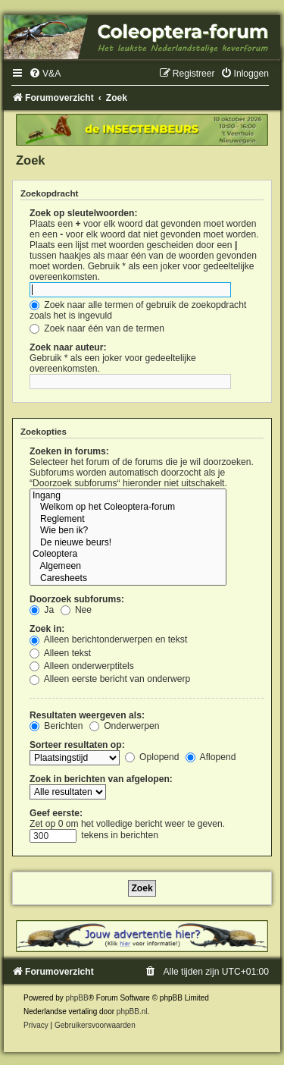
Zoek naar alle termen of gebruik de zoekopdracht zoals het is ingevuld (138, 310)
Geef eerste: (56, 813)
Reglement (128, 520)
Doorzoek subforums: (77, 599)
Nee (76, 610)
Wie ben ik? (128, 531)
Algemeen (128, 567)
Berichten (56, 726)
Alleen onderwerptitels (82, 666)
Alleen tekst (60, 653)
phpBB (77, 998)
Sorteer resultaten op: (77, 745)
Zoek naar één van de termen (97, 328)
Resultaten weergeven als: (87, 715)
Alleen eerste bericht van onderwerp (110, 679)
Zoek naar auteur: (68, 347)
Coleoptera (128, 554)
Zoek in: (47, 629)
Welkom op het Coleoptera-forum (128, 507)
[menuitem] (45, 73)
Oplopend (152, 757)
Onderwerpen (124, 726)
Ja (42, 610)
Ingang (128, 496)
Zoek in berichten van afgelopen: (101, 779)
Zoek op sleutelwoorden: (83, 213)
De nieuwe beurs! (128, 543)
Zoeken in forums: (69, 451)
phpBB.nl (132, 1011)
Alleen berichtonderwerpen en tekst (108, 639)
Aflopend (211, 757)
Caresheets (128, 579)
